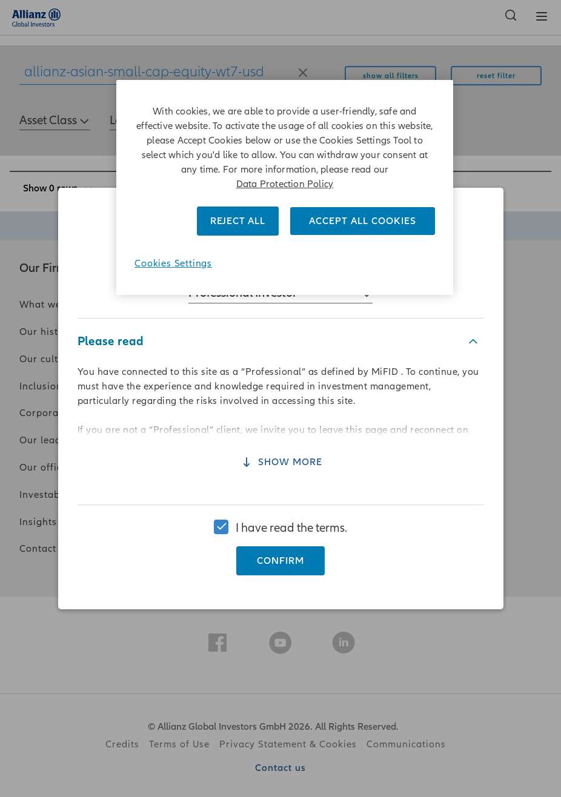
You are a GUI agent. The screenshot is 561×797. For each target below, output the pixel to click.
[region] (280, 398)
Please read (111, 351)
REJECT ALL (237, 221)
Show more (280, 473)
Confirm (280, 551)
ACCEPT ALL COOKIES (362, 221)
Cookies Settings (173, 263)
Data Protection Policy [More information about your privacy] (284, 184)
